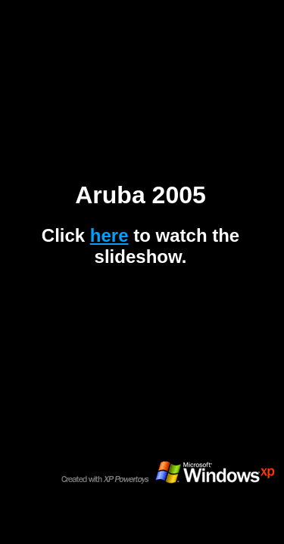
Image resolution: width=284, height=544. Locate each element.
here (109, 235)
